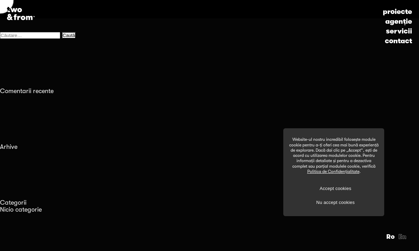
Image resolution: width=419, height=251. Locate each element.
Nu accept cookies (335, 202)
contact (398, 41)
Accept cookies (335, 188)
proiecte (397, 12)
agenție (398, 21)
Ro (390, 236)
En (402, 236)
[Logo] (21, 13)
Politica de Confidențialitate (333, 171)
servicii (399, 31)
